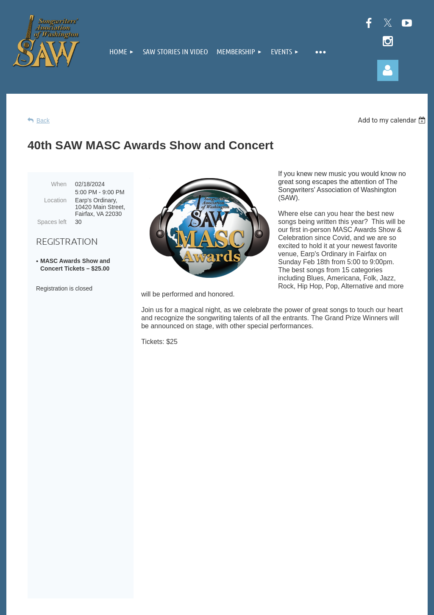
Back (43, 120)
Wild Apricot (331, 604)
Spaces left (52, 221)
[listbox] (393, 120)
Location (55, 200)
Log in (387, 70)
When (59, 184)
